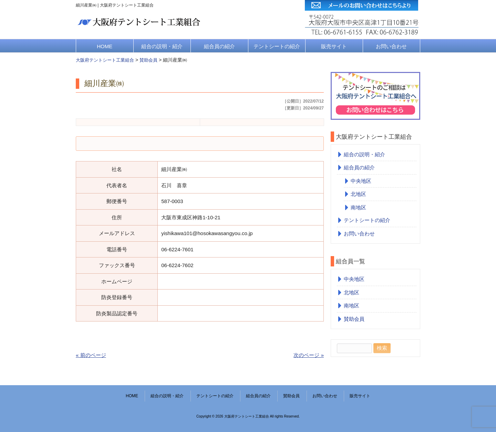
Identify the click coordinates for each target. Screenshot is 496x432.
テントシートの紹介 (277, 46)
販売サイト (334, 46)
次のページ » (308, 355)
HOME (104, 46)
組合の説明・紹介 (162, 46)
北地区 (358, 194)
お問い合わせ (391, 46)
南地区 (358, 207)
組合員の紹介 (219, 46)
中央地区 (361, 181)
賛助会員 (354, 319)
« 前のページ (91, 355)
